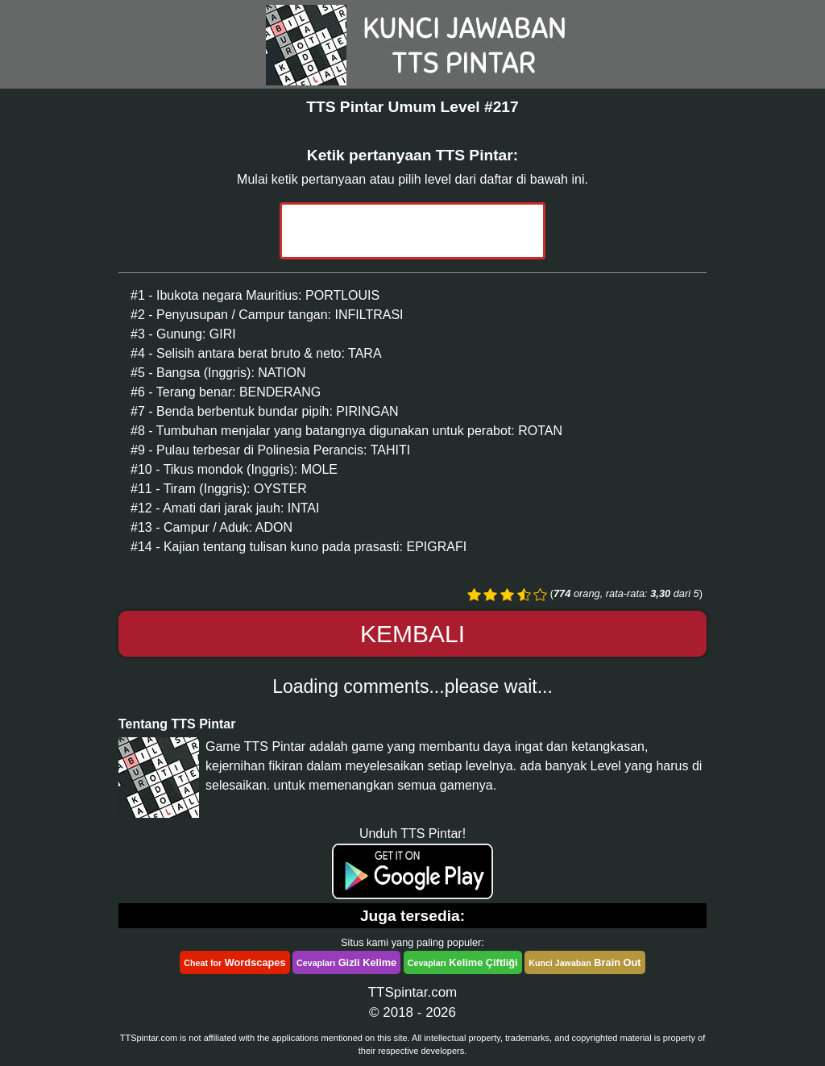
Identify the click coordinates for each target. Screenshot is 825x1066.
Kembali (412, 633)
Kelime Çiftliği (463, 962)
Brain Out (585, 962)
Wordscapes (234, 962)
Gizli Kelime (346, 962)
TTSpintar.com (413, 992)
